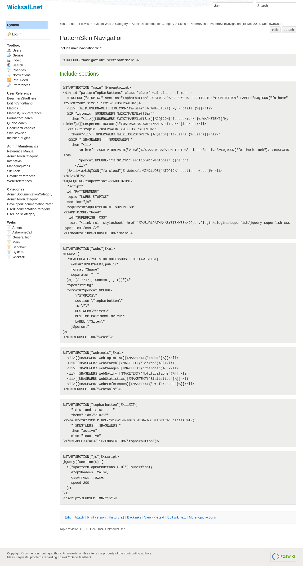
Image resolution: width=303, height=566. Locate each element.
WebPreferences (19, 181)
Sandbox (16, 247)
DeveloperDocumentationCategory (32, 204)
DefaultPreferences (21, 176)
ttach (79, 517)
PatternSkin (198, 24)
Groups (15, 55)
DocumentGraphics (21, 128)
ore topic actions (202, 517)
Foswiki (84, 24)
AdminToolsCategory (22, 156)
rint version (96, 517)
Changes (16, 70)
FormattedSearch (20, 118)
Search (15, 65)
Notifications (19, 75)
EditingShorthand (19, 103)
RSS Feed (17, 80)
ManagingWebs (18, 166)
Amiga (14, 227)
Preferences (18, 85)
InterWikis (14, 161)
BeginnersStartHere (21, 98)
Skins (182, 24)
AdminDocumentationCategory (153, 24)
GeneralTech (19, 237)
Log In (16, 34)
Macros (12, 108)
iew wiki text (154, 517)
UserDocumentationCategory (28, 209)
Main (13, 242)
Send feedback (81, 557)
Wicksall (16, 257)
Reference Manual (20, 151)
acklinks (134, 517)
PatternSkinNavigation (225, 24)
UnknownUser (272, 24)
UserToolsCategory (21, 214)
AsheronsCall (19, 232)
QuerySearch (17, 123)
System (13, 25)
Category (121, 24)
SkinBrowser (16, 133)
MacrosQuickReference (24, 113)
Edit (275, 30)
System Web (102, 24)
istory (114, 517)
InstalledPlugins (18, 138)
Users (14, 50)
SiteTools (14, 171)
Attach (289, 30)
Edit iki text (176, 517)
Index (14, 60)
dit (68, 517)
